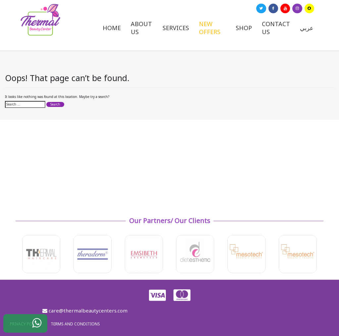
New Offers (209, 28)
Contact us (276, 28)
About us (141, 28)
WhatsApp (32, 325)
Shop (244, 28)
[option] (41, 254)
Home (112, 28)
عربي (307, 28)
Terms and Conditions (75, 324)
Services (176, 28)
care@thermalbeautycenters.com (84, 310)
